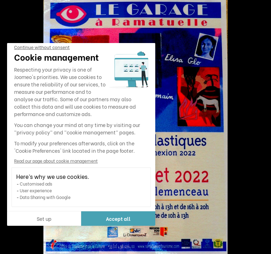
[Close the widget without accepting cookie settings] (42, 47)
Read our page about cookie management (56, 161)
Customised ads (36, 184)
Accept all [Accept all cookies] (118, 218)
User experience (36, 190)
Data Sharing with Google (45, 197)
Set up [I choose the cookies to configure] (44, 218)
